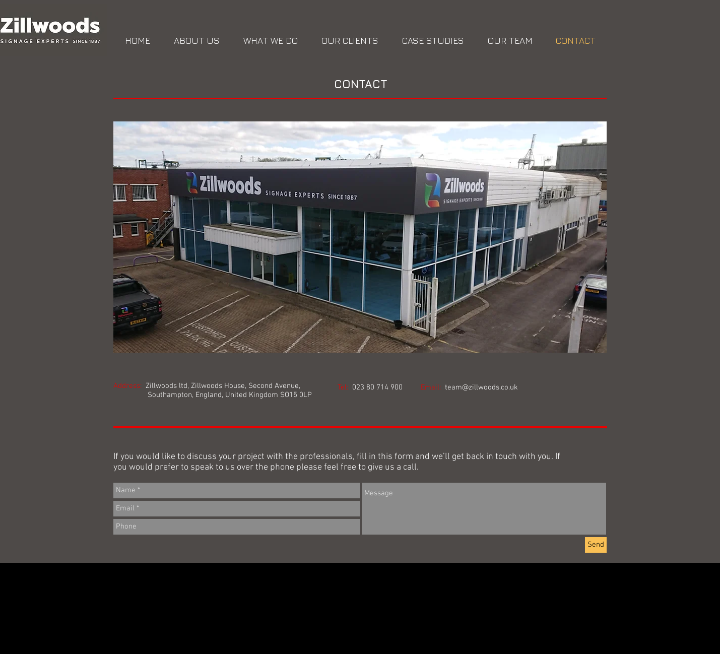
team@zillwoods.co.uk (481, 387)
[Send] (596, 545)
